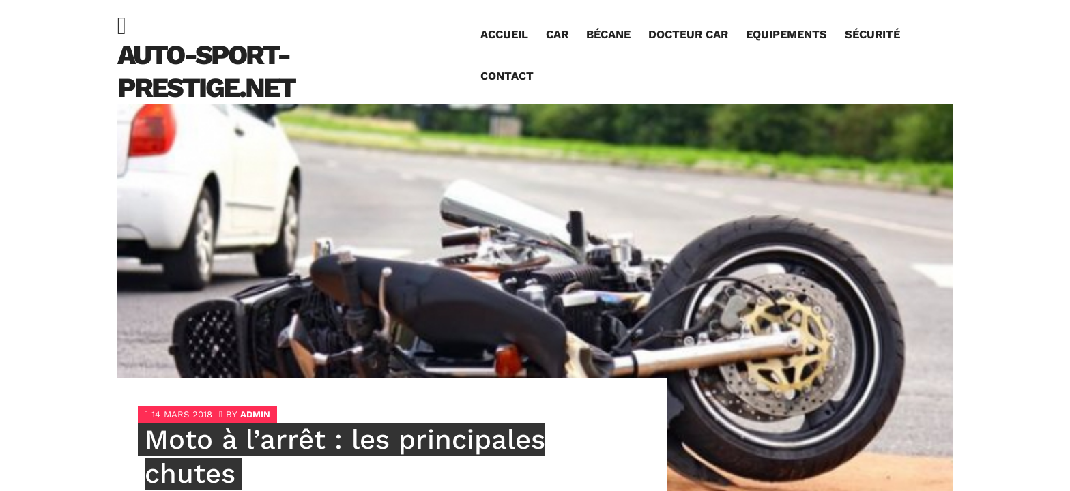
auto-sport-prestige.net (206, 71)
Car (557, 34)
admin (255, 414)
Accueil (504, 34)
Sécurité (872, 34)
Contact (507, 76)
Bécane (608, 34)
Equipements (786, 34)
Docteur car (688, 34)
